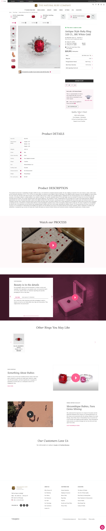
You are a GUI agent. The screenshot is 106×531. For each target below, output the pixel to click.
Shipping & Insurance (65, 492)
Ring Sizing (63, 498)
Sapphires (22, 1)
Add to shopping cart (72, 106)
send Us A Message (18, 497)
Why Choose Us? (48, 490)
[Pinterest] (20, 505)
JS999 (45, 16)
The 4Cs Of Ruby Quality (83, 492)
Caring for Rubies (81, 505)
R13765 (16, 16)
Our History (47, 495)
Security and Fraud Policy (66, 503)
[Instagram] (27, 505)
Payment (63, 500)
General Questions (65, 490)
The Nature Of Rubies (82, 490)
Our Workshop (48, 492)
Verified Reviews (64, 445)
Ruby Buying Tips (81, 503)
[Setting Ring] (63, 16)
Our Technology (48, 503)
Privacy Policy (64, 505)
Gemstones (30, 1)
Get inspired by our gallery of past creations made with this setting (35, 71)
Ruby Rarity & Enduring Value (84, 495)
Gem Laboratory (48, 505)
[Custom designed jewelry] (78, 16)
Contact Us (47, 508)
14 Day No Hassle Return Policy (73, 47)
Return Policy (64, 495)
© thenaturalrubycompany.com (69, 519)
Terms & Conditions (82, 519)
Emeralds (13, 1)
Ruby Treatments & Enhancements (85, 498)
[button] (59, 46)
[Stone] (33, 16)
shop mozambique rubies (73, 425)
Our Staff (46, 500)
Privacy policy (92, 519)
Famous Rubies (81, 500)
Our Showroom (48, 498)
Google (56, 445)
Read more (10, 386)
